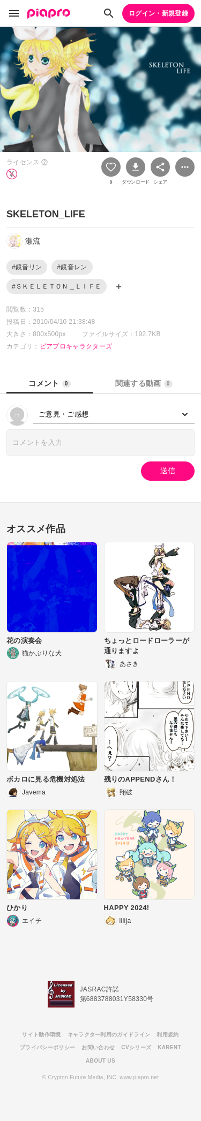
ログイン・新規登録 (158, 13)
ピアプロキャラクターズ (76, 346)
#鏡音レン (72, 267)
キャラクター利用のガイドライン (109, 1034)
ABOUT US (100, 1061)
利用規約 (167, 1034)
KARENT (169, 1047)
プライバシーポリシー (47, 1047)
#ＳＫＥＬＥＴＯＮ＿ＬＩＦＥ (56, 286)
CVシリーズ (136, 1047)
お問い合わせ (98, 1047)
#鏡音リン (27, 267)
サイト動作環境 (41, 1034)
